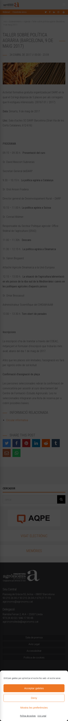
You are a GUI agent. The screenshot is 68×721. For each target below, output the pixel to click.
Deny (34, 697)
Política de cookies (28, 716)
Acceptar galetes (34, 688)
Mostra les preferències (34, 707)
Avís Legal (42, 716)
